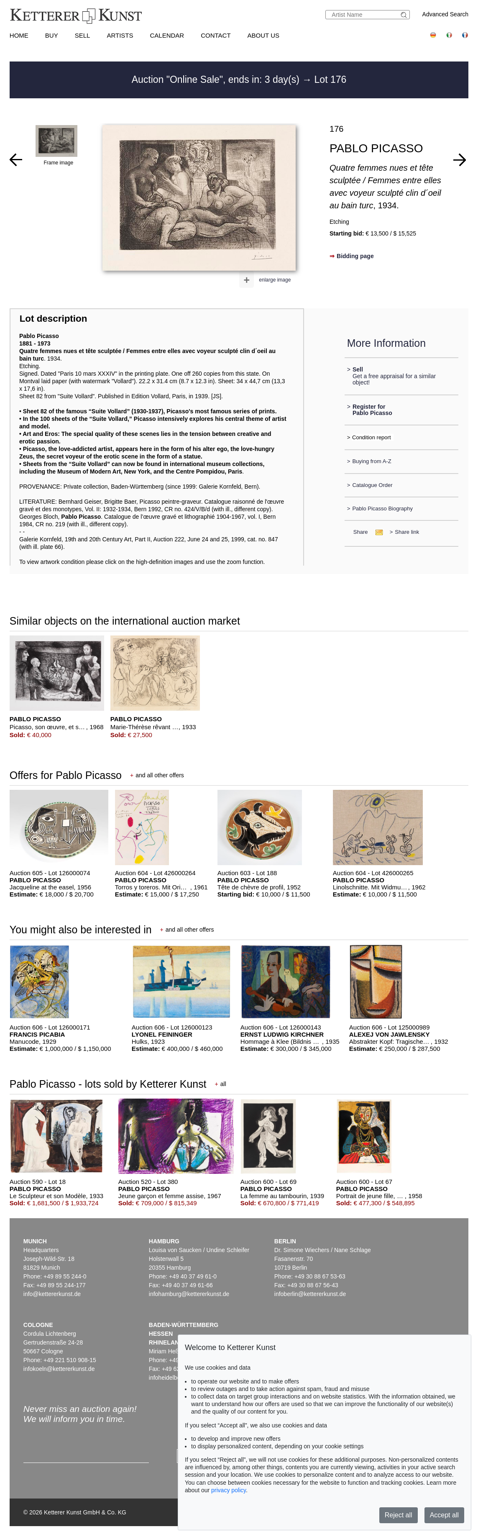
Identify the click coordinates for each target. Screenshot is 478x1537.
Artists (120, 35)
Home (19, 35)
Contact (215, 35)
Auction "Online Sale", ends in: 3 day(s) (217, 79)
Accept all (444, 1515)
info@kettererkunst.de (52, 1294)
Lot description (53, 318)
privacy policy (228, 1490)
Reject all (398, 1515)
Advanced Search (445, 14)
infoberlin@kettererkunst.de (310, 1294)
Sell (82, 35)
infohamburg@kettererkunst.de (189, 1294)
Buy (51, 35)
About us (263, 35)
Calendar (167, 35)
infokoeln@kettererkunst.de (59, 1368)
